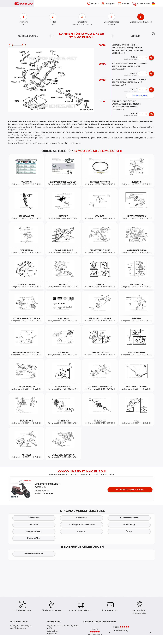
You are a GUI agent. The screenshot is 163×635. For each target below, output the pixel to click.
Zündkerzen (34, 518)
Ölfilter (129, 531)
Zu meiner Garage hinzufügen (130, 490)
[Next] (111, 36)
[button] (153, 33)
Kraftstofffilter (34, 538)
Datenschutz (52, 631)
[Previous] (52, 36)
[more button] (146, 57)
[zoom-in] (24, 45)
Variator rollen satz (129, 518)
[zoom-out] (11, 45)
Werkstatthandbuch (33, 554)
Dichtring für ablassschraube (81, 524)
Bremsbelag (129, 524)
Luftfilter (81, 531)
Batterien (33, 524)
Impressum (52, 634)
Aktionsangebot (139, 95)
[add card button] (151, 57)
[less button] (139, 57)
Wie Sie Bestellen (18, 628)
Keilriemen (81, 518)
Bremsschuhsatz (34, 531)
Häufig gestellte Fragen (20, 625)
